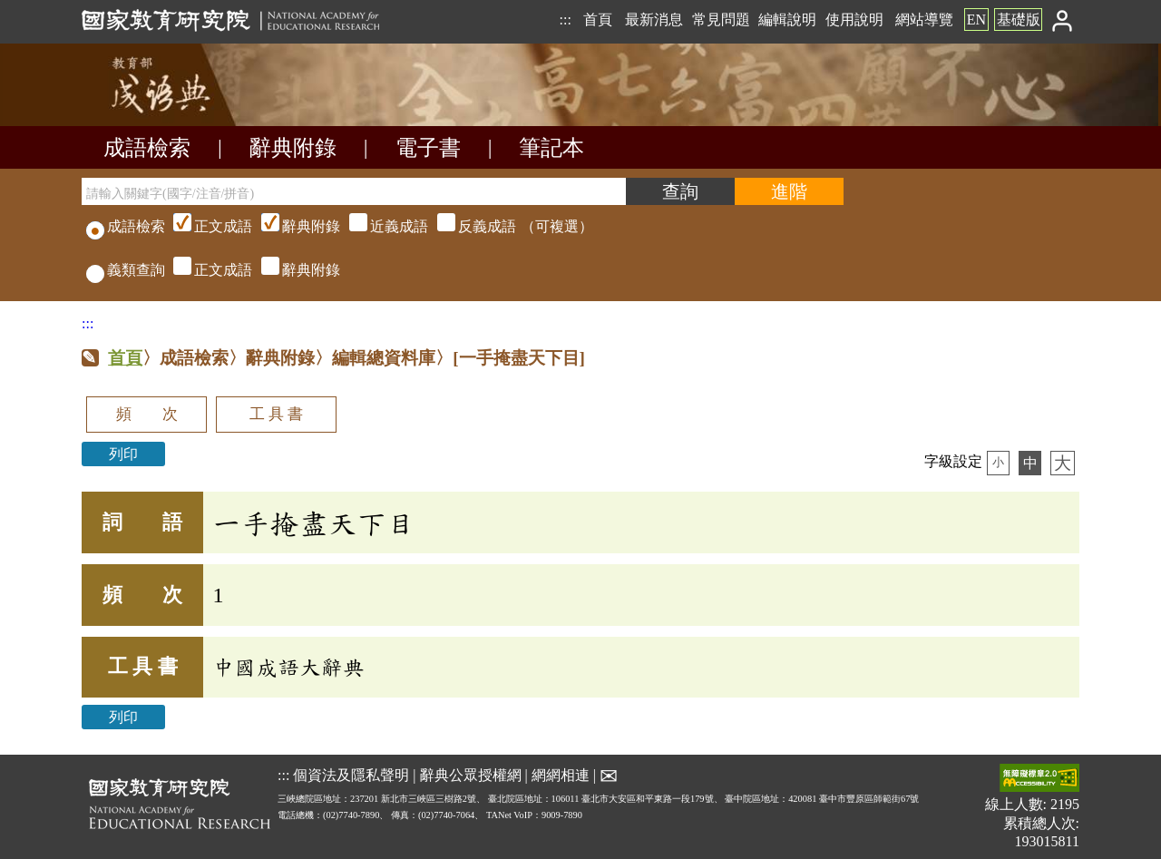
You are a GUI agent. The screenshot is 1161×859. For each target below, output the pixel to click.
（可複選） (381, 226)
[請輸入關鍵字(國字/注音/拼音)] (354, 191)
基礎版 (1018, 19)
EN (976, 19)
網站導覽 (924, 19)
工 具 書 (276, 414)
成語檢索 (146, 148)
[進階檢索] (789, 191)
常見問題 (721, 19)
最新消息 (654, 19)
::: (565, 19)
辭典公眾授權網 (471, 774)
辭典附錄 (293, 148)
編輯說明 (787, 19)
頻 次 (147, 414)
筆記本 (551, 148)
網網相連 (561, 774)
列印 (123, 454)
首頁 (597, 19)
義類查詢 (125, 270)
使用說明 (854, 19)
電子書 (428, 148)
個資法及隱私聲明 (351, 774)
